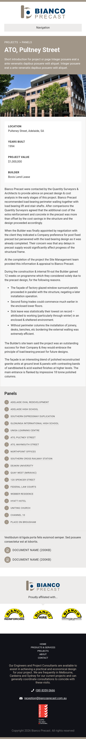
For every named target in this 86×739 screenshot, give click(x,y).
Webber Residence (22, 494)
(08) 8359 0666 (45, 690)
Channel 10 (18, 515)
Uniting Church (20, 508)
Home (43, 644)
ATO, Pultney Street (23, 437)
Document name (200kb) (32, 550)
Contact (43, 657)
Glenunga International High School (35, 423)
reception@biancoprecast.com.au (45, 698)
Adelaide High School (24, 409)
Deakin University (22, 465)
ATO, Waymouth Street (25, 444)
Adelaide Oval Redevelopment (30, 402)
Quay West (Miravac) (23, 472)
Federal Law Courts (23, 486)
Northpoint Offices (23, 451)
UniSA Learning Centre (25, 430)
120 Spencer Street (23, 479)
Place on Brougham (23, 522)
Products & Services (43, 647)
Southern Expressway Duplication (33, 416)
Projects (11, 42)
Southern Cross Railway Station (32, 458)
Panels (27, 42)
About (43, 654)
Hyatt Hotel (18, 501)
